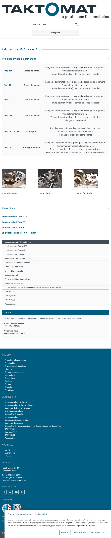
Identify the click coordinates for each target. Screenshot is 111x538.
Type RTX (8, 70)
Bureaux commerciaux (14, 372)
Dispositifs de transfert (14, 271)
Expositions (10, 378)
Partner (8, 384)
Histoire (8, 369)
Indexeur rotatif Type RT (14, 222)
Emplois (8, 387)
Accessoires (10, 304)
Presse (8, 456)
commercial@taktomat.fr (14, 333)
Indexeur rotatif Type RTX (14, 216)
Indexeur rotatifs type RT (16, 250)
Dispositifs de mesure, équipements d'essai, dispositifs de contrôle (33, 287)
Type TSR (8, 115)
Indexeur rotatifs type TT (16, 254)
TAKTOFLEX (10, 291)
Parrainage (9, 390)
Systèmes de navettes (14, 283)
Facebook (4, 492)
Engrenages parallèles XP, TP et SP (19, 233)
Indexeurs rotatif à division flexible (19, 258)
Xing (10, 492)
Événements (10, 453)
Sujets (7, 450)
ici (51, 526)
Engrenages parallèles (14, 267)
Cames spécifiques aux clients (17, 279)
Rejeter (65, 532)
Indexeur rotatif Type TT (14, 227)
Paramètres (80, 532)
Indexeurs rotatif (11, 275)
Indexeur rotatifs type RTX (16, 246)
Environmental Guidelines (15, 366)
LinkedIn (22, 492)
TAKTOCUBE (10, 300)
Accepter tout (98, 532)
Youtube (16, 492)
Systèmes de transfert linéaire (17, 263)
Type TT (7, 99)
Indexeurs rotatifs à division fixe (18, 242)
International (10, 375)
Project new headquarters (15, 360)
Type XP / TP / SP (11, 131)
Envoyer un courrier (18, 480)
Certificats (9, 381)
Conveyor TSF (10, 296)
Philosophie (10, 363)
